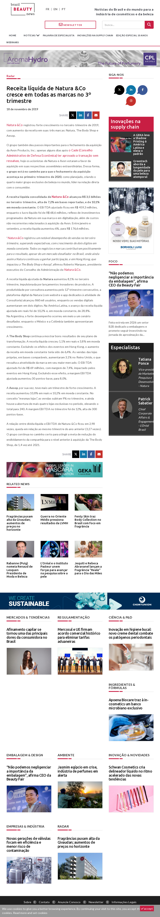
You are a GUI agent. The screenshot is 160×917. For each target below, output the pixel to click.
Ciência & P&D (120, 617)
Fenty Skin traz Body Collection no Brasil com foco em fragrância (88, 520)
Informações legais (124, 897)
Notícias (30, 35)
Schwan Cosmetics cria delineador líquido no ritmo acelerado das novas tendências (130, 769)
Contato (44, 897)
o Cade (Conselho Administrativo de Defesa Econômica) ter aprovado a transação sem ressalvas (50, 156)
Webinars (12, 42)
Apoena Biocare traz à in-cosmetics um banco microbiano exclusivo (129, 700)
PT (64, 9)
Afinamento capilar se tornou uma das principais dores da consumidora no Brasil (27, 635)
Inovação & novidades (128, 751)
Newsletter (70, 24)
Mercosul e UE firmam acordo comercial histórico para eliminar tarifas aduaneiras (79, 635)
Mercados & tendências (27, 617)
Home (12, 35)
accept (147, 908)
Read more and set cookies (30, 913)
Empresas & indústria (25, 822)
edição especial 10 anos (132, 35)
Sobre (27, 897)
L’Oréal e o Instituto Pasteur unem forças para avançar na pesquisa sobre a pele (54, 567)
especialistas (125, 336)
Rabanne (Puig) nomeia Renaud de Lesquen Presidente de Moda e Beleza (19, 567)
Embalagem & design (24, 751)
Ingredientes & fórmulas (130, 684)
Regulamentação (72, 617)
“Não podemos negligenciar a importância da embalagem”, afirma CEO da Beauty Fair (131, 267)
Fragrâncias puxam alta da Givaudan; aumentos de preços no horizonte (19, 520)
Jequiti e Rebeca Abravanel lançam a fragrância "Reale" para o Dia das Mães (87, 567)
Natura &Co (14, 125)
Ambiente (65, 751)
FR (47, 9)
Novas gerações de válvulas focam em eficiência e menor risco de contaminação (29, 840)
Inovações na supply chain (95, 35)
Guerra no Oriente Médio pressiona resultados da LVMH (53, 519)
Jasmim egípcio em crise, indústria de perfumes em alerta (78, 767)
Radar (11, 76)
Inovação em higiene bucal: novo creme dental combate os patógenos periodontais (131, 633)
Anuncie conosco (69, 897)
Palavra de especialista (59, 35)
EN (55, 9)
